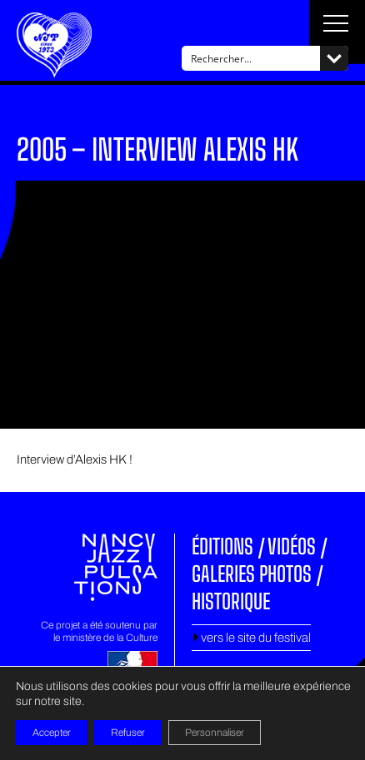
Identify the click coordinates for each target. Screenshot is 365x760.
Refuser (128, 732)
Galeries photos (252, 573)
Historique (231, 601)
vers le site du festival (251, 637)
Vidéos (292, 546)
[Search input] (251, 58)
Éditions (222, 546)
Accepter (51, 732)
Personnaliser (214, 732)
